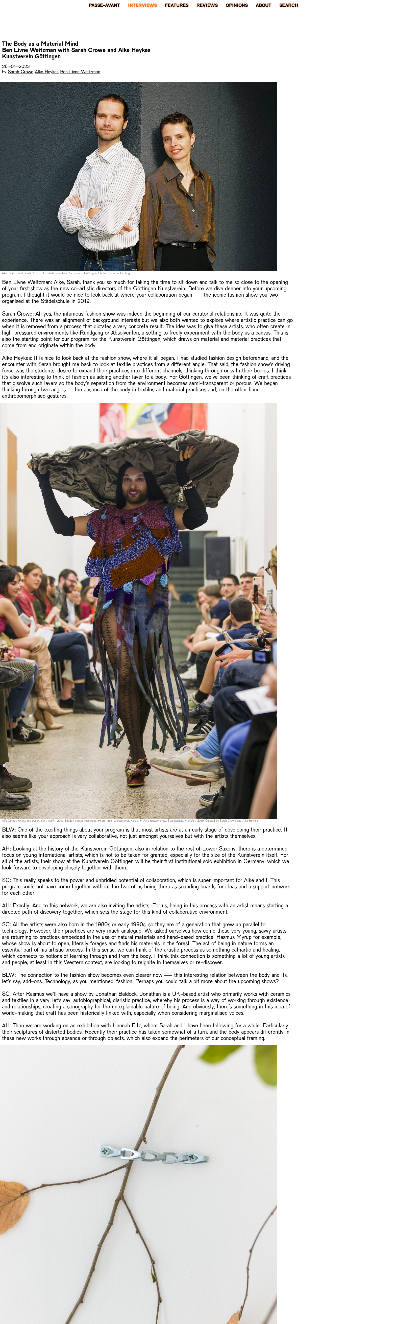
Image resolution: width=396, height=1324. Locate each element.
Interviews (142, 5)
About (263, 5)
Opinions (237, 5)
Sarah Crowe (20, 71)
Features (176, 5)
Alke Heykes (47, 71)
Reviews (207, 5)
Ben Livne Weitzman (80, 71)
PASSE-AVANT (104, 5)
